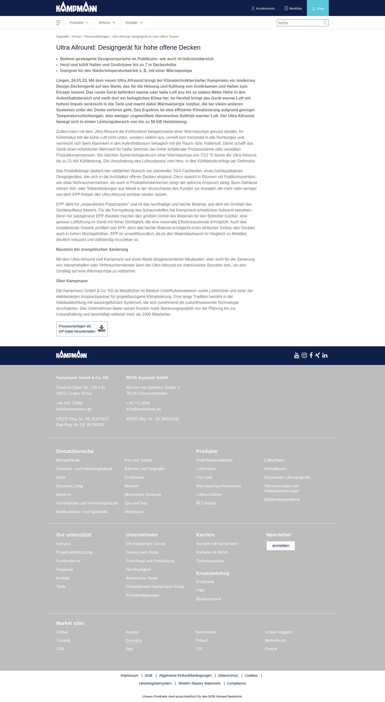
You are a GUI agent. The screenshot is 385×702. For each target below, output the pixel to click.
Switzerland (205, 632)
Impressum (129, 675)
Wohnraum (134, 512)
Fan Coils (204, 477)
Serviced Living (69, 486)
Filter (200, 590)
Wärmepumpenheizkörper (218, 486)
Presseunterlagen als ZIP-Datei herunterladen (77, 328)
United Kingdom (279, 632)
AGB (148, 675)
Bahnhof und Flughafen (144, 469)
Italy (129, 649)
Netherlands (275, 640)
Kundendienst (68, 561)
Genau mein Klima (142, 552)
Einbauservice (208, 599)
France (271, 649)
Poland (201, 640)
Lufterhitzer (206, 469)
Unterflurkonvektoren (214, 460)
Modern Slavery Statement (199, 683)
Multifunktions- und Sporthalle (82, 512)
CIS (198, 649)
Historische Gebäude (142, 494)
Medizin (131, 486)
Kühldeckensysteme (282, 499)
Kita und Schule (138, 460)
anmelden (281, 546)
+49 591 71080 (69, 403)
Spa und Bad (135, 503)
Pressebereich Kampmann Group (155, 587)
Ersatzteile (205, 582)
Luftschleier (274, 460)
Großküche (134, 477)
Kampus (63, 544)
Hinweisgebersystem (155, 683)
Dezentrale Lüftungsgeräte (287, 477)
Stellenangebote (210, 561)
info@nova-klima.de (143, 409)
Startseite (62, 36)
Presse (76, 36)
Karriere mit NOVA (212, 552)
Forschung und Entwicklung (150, 561)
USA (60, 649)
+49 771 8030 (138, 403)
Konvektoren (275, 469)
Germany (134, 640)
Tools (60, 587)
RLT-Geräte (206, 503)
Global (62, 632)
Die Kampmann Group (145, 544)
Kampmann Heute (142, 578)
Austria (132, 632)
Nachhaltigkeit (138, 569)
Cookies (251, 675)
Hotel (60, 477)
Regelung (64, 569)
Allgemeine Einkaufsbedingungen (185, 675)
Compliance (236, 683)
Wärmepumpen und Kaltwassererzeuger (281, 488)
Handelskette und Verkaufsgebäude (87, 503)
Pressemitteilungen (96, 36)
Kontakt (62, 578)
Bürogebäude (68, 460)
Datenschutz (228, 675)
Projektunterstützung (74, 552)
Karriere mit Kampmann (217, 544)
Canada (63, 640)
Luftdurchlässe (209, 494)
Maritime (63, 494)
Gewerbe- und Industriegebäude (84, 469)
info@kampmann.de (73, 409)
